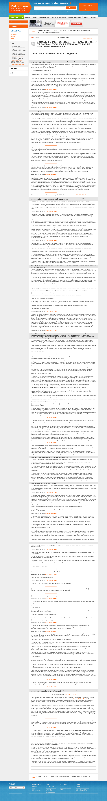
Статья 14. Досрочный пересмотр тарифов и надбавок (45, 542)
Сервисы (48, 784)
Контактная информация (81, 790)
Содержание (14, 43)
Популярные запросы (39, 11)
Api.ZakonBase (49, 790)
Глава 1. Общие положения (17, 45)
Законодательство (36, 784)
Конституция (13, 34)
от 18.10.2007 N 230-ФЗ (51, 417)
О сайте (78, 784)
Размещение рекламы (81, 789)
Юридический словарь (51, 788)
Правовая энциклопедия (74, 17)
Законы (34, 17)
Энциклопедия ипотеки (17, 17)
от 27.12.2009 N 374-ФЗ (51, 163)
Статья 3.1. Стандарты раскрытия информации (17, 59)
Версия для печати (18, 72)
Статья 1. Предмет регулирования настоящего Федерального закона (18, 48)
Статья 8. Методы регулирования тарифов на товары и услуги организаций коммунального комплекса (57, 111)
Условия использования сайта (82, 788)
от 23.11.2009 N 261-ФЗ (51, 89)
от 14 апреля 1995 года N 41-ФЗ (79, 698)
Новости (86, 17)
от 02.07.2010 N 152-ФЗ (51, 192)
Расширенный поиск (72, 11)
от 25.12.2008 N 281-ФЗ (51, 174)
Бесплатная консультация (59, 17)
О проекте (93, 17)
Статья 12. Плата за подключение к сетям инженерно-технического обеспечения (51, 457)
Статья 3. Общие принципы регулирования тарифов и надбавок (18, 56)
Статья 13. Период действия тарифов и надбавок (43, 483)
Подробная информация (87, 37)
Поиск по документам (36, 790)
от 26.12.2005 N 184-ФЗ (51, 211)
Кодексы (27, 17)
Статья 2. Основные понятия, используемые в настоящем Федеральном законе (19, 52)
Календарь (48, 789)
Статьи (61, 789)
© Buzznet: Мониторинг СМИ (15, 793)
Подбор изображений (50, 792)
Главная (33, 31)
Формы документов (44, 17)
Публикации (63, 784)
